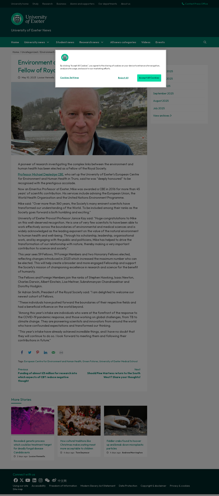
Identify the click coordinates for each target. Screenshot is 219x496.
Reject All (123, 78)
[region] (110, 69)
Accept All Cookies (149, 78)
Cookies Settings (69, 77)
